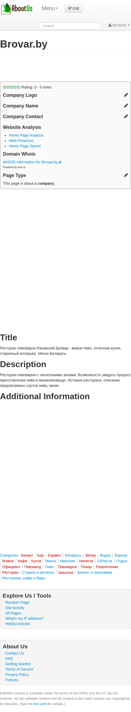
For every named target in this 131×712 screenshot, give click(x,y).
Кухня (36, 561)
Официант (11, 567)
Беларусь (73, 555)
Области (104, 561)
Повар (86, 567)
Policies (11, 680)
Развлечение (107, 567)
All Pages (13, 613)
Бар (40, 555)
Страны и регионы (38, 572)
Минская (67, 561)
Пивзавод (32, 567)
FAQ (9, 658)
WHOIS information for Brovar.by (32, 162)
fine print (40, 704)
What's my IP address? (24, 618)
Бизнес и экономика (95, 572)
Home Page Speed (24, 146)
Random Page (17, 602)
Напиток (86, 561)
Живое (8, 561)
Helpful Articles (17, 624)
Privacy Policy (17, 674)
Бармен (54, 555)
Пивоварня (67, 567)
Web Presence (21, 140)
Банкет (27, 555)
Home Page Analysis (26, 135)
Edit (73, 8)
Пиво (49, 567)
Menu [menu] (50, 8)
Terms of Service (19, 669)
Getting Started (17, 664)
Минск (50, 561)
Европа (120, 555)
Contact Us (14, 653)
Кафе (22, 561)
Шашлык (65, 572)
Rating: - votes (27, 87)
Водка (105, 555)
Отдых (122, 561)
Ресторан (10, 572)
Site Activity (15, 608)
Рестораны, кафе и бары (23, 578)
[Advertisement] (43, 67)
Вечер (91, 555)
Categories (9, 555)
